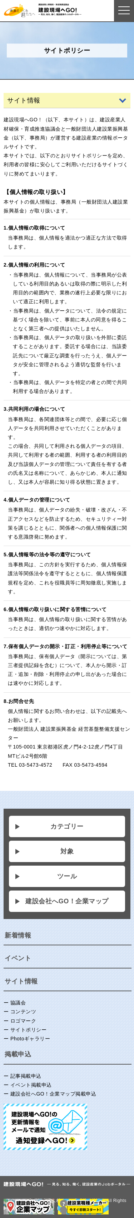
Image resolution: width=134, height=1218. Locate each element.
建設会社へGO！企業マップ (67, 901)
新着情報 (18, 935)
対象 (67, 851)
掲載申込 (18, 1054)
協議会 (18, 1003)
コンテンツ (23, 1011)
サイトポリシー (28, 1030)
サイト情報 (21, 981)
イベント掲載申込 (31, 1085)
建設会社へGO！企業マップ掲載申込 (53, 1094)
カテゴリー (67, 826)
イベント (18, 958)
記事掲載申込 (25, 1076)
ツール (67, 876)
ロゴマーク (23, 1021)
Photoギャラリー (30, 1038)
